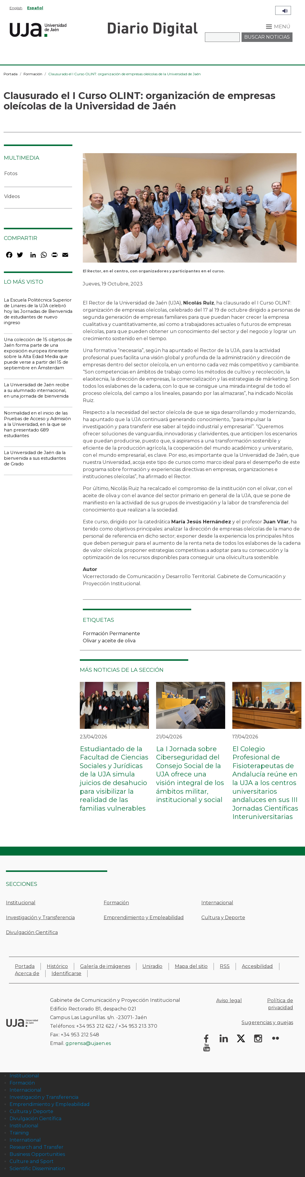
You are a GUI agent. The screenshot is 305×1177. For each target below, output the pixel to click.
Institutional (24, 1126)
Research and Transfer (36, 1147)
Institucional (20, 902)
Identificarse (67, 973)
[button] (190, 210)
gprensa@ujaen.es (88, 1043)
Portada (11, 74)
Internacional (217, 902)
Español (35, 8)
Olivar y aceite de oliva (109, 641)
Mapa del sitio (191, 966)
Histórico (57, 966)
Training (19, 1133)
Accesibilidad (257, 966)
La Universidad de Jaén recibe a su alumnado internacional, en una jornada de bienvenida (36, 390)
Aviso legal (229, 1000)
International (25, 1140)
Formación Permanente (111, 633)
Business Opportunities (37, 1154)
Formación (33, 74)
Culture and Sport (32, 1161)
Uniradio (152, 966)
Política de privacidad (280, 1004)
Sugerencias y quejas (267, 1022)
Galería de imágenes (105, 966)
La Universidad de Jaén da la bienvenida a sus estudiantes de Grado (35, 458)
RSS (225, 966)
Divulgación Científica (32, 932)
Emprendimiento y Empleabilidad (144, 917)
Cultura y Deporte (223, 917)
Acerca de (27, 973)
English (16, 8)
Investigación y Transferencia (40, 917)
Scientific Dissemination (37, 1168)
